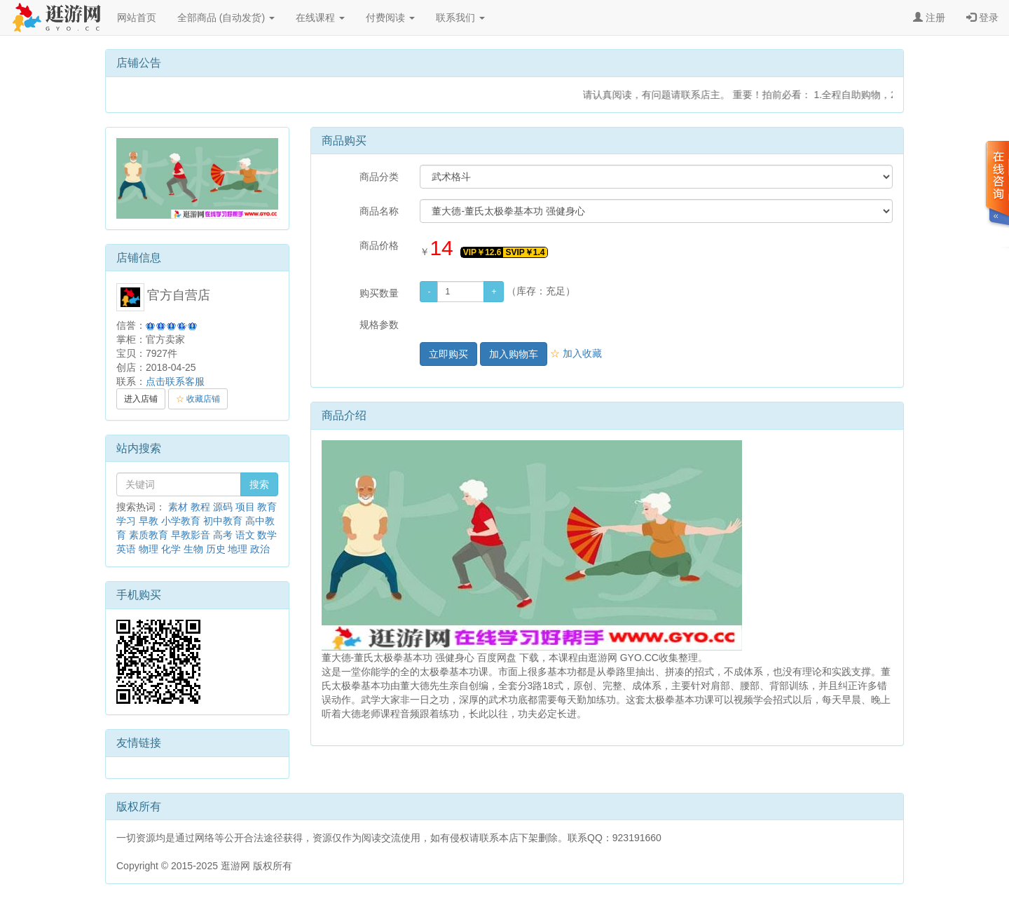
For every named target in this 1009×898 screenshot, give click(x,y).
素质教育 (148, 534)
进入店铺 (141, 399)
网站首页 (136, 17)
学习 (126, 520)
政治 (260, 549)
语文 (245, 534)
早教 (148, 520)
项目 (245, 506)
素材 (178, 506)
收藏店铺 (198, 399)
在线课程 (320, 17)
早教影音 (190, 534)
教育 (267, 506)
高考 (223, 534)
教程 (200, 506)
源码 (223, 506)
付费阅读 (390, 17)
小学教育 (180, 520)
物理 (148, 549)
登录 (982, 17)
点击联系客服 (175, 381)
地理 (237, 549)
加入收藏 (576, 353)
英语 (126, 549)
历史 (216, 549)
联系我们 (460, 17)
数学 (267, 534)
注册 (929, 17)
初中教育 (222, 520)
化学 (171, 549)
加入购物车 (513, 354)
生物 (193, 549)
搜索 (259, 484)
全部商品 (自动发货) (226, 17)
